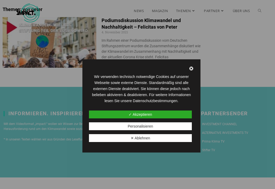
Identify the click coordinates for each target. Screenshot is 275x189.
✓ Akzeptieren (140, 114)
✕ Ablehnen (140, 138)
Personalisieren (140, 126)
